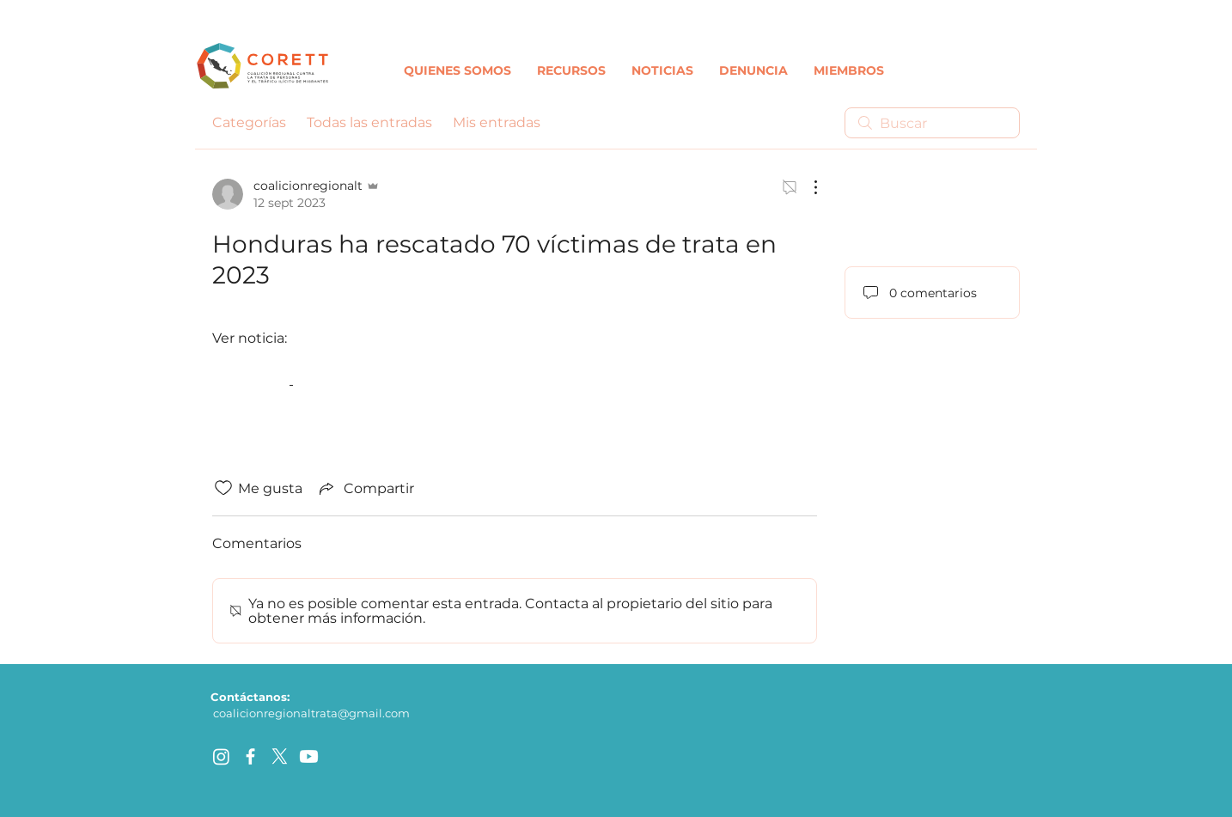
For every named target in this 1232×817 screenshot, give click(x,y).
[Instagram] (221, 756)
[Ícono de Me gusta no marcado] (223, 488)
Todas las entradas (369, 122)
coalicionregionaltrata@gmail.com (311, 713)
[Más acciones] (806, 187)
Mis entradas (496, 122)
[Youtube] (309, 756)
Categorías (249, 122)
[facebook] (250, 756)
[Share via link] (365, 488)
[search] (932, 122)
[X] (279, 756)
